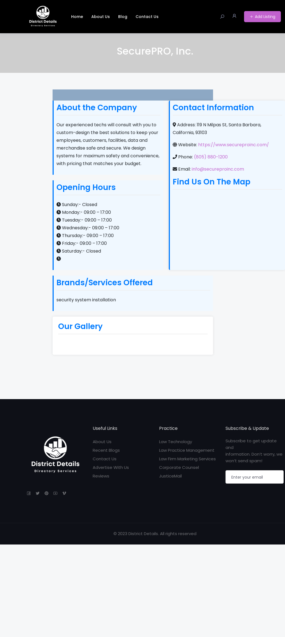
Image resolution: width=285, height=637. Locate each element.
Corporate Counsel (179, 467)
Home (77, 16)
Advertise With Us (111, 467)
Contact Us (147, 16)
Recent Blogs (106, 450)
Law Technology (175, 442)
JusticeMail (170, 476)
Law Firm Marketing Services (187, 459)
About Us (100, 16)
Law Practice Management (186, 450)
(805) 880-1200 (211, 157)
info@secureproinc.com (218, 169)
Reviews (101, 476)
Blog (122, 16)
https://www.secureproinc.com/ (233, 145)
